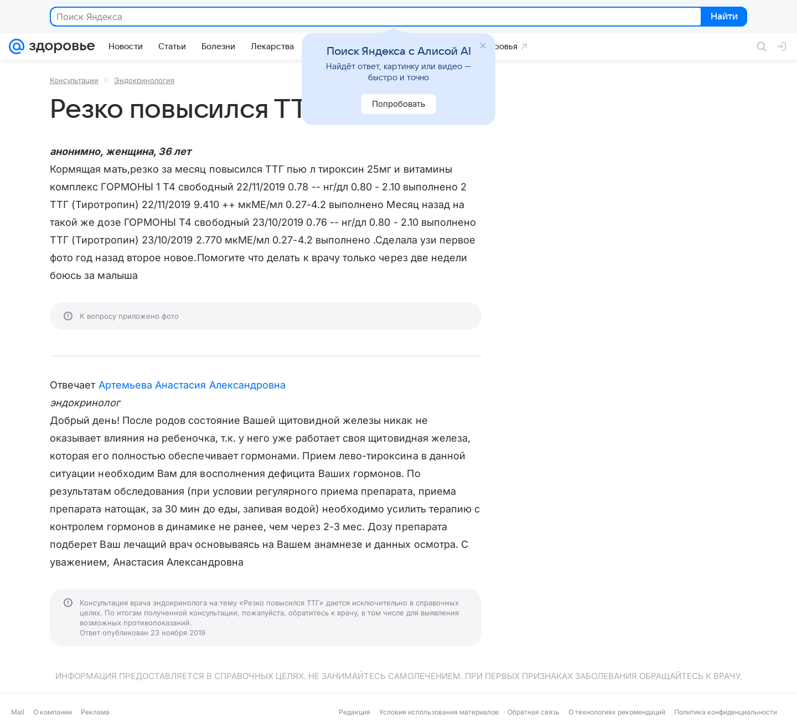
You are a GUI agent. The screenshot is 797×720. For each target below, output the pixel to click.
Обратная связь (534, 712)
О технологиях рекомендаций (616, 712)
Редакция (354, 712)
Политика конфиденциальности (725, 712)
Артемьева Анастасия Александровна (192, 385)
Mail (17, 712)
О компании (52, 712)
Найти (723, 17)
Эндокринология (144, 80)
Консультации (74, 80)
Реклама (95, 712)
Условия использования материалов (439, 712)
